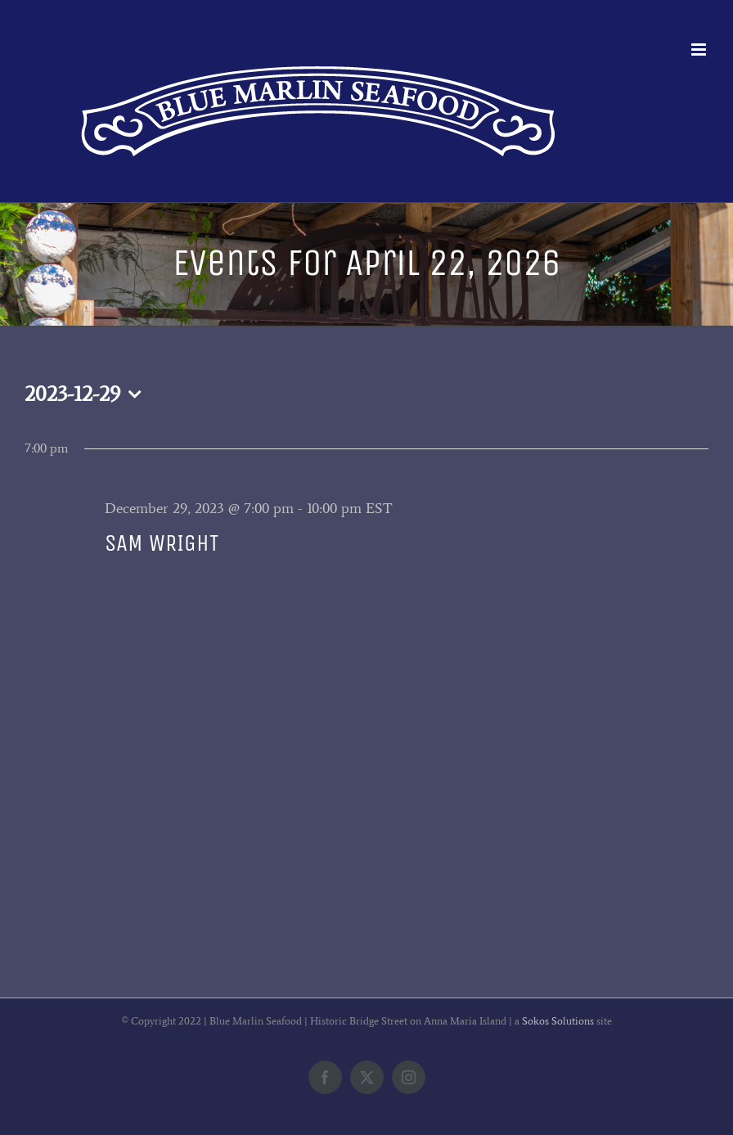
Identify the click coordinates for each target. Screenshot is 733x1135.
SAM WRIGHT (161, 543)
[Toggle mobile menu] (699, 49)
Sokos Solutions (558, 1021)
